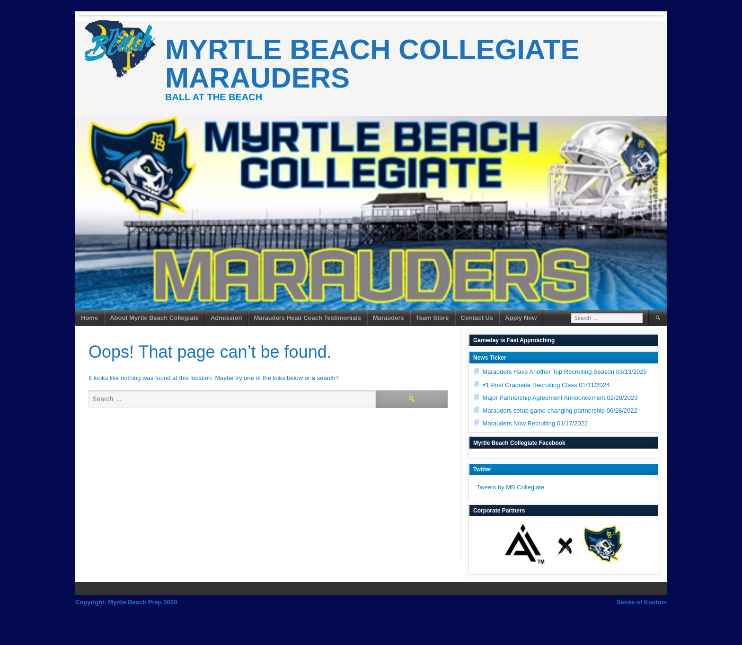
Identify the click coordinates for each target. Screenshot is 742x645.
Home (89, 317)
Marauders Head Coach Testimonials (307, 317)
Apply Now (521, 317)
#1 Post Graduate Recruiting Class (529, 385)
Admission (226, 317)
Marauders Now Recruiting (518, 423)
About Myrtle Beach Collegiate (154, 317)
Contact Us (477, 317)
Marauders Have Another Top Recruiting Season (548, 371)
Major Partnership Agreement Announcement (543, 397)
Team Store (432, 317)
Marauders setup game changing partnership (543, 410)
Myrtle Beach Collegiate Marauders (372, 64)
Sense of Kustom (642, 602)
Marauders (388, 317)
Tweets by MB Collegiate (510, 487)
